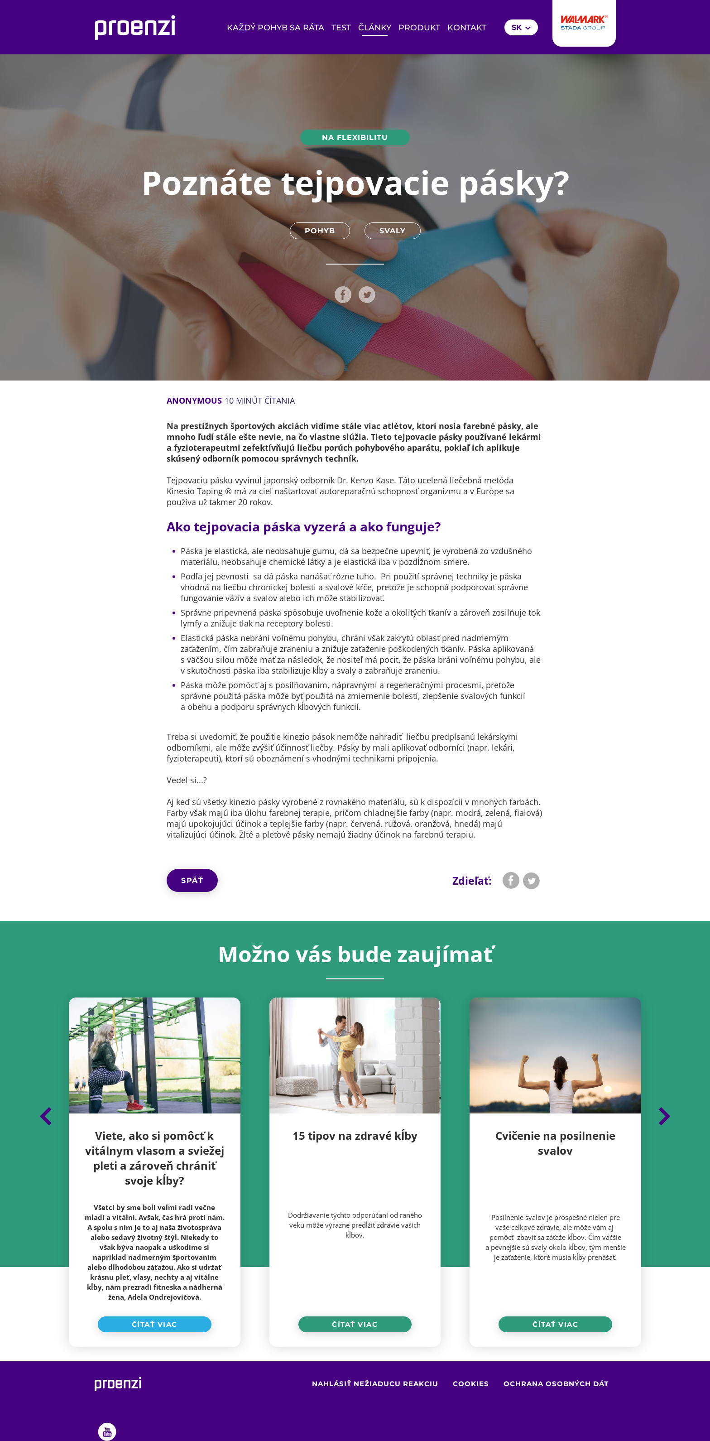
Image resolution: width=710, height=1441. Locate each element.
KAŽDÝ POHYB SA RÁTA (275, 27)
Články (374, 27)
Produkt (419, 27)
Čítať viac (155, 1324)
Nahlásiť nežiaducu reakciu (375, 1383)
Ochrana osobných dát (556, 1383)
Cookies (471, 1383)
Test (341, 27)
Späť (192, 880)
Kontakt (466, 27)
